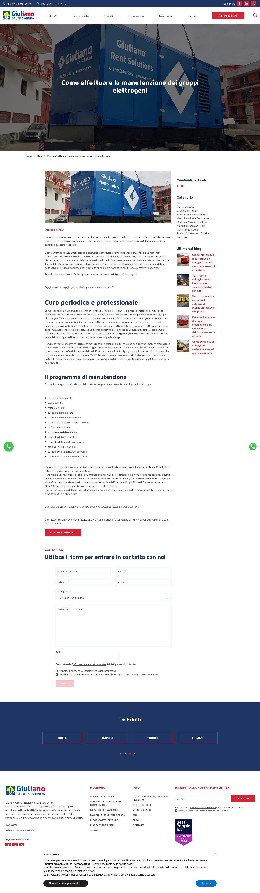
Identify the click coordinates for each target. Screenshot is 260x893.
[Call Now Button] (9, 446)
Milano (197, 738)
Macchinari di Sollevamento (192, 214)
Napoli (107, 738)
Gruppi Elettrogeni (187, 210)
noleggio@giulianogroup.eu (19, 829)
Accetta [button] (206, 883)
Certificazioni (142, 805)
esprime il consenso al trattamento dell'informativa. (201, 810)
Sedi (135, 815)
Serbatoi (95, 830)
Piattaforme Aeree (187, 229)
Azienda (110, 15)
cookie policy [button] (126, 864)
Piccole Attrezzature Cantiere (194, 233)
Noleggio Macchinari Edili (191, 225)
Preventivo (228, 15)
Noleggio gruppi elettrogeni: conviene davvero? (86, 287)
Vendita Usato (83, 15)
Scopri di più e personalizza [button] (65, 883)
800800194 (11, 824)
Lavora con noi (140, 15)
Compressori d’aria (102, 796)
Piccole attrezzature (104, 820)
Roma (62, 738)
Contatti (195, 15)
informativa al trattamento (89, 664)
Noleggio (53, 15)
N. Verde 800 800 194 (19, 3)
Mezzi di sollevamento (104, 810)
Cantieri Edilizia (185, 206)
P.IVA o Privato (63, 591)
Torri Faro (182, 237)
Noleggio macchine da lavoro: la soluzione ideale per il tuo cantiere (101, 506)
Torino (152, 738)
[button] (215, 854)
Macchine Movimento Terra (192, 221)
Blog (179, 203)
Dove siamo (170, 15)
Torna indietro (65, 532)
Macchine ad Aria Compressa (193, 218)
